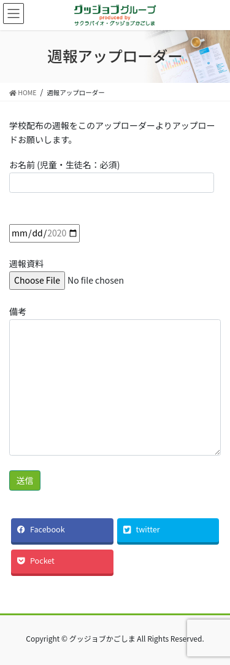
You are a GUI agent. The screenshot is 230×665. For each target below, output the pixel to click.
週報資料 (90, 271)
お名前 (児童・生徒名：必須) (111, 175)
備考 (115, 380)
